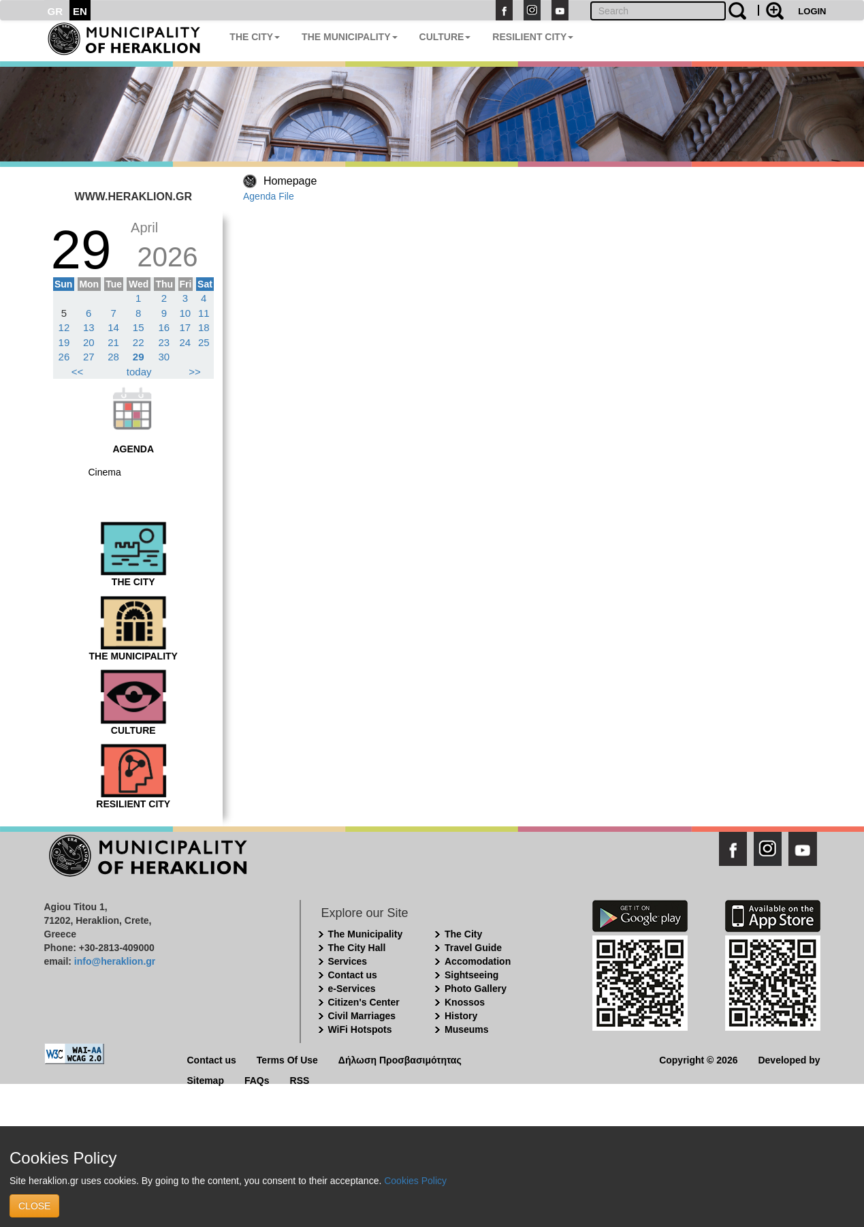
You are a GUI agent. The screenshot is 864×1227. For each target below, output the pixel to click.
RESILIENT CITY (532, 36)
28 (113, 356)
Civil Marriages (362, 1015)
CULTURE (445, 36)
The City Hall (357, 947)
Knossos (465, 1002)
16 (164, 327)
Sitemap (205, 1079)
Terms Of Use (287, 1059)
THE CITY (254, 36)
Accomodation (478, 961)
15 (138, 327)
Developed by (789, 1059)
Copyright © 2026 (698, 1059)
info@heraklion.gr (114, 961)
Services (348, 961)
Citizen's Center (364, 1002)
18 (204, 327)
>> (195, 371)
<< (77, 371)
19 (64, 342)
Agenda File (268, 196)
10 (185, 313)
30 (164, 356)
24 (185, 342)
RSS (300, 1079)
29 (138, 356)
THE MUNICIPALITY (349, 36)
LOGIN (812, 11)
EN (80, 11)
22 (138, 342)
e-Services (352, 988)
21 (113, 342)
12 (64, 327)
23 (164, 342)
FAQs (257, 1079)
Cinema (105, 472)
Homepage (290, 181)
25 (204, 342)
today (139, 371)
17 (185, 327)
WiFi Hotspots (360, 1029)
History (461, 1015)
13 (89, 327)
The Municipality (365, 934)
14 (113, 327)
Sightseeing (471, 974)
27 (89, 356)
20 (89, 342)
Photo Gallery (476, 988)
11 (204, 313)
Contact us (352, 974)
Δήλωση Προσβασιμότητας (400, 1059)
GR (55, 11)
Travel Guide (473, 947)
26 (64, 356)
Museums (467, 1029)
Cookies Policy (415, 1180)
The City (463, 934)
